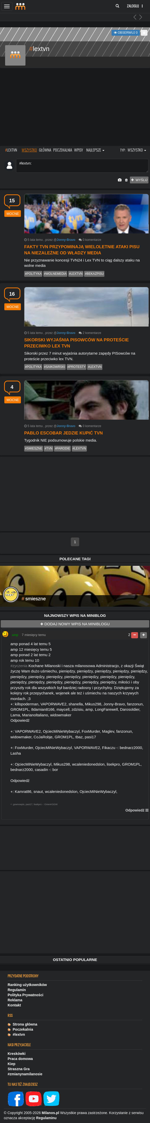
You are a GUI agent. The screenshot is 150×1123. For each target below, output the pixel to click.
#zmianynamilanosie (25, 1074)
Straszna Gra (19, 1069)
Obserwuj (126, 32)
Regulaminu (46, 1118)
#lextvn (76, 274)
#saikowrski (54, 367)
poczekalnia (62, 150)
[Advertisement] (75, 107)
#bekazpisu (94, 274)
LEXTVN (11, 150)
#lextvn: (82, 166)
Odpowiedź (134, 810)
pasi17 (29, 804)
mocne (13, 214)
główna (45, 150)
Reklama (15, 1000)
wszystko (29, 150)
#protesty (76, 367)
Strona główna (22, 1024)
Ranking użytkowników (27, 985)
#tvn (48, 448)
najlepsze (95, 150)
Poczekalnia (20, 1029)
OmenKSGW (51, 804)
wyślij (139, 180)
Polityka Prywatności (25, 995)
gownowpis (18, 804)
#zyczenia (19, 666)
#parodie (62, 448)
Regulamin (17, 990)
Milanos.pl (50, 1113)
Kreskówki (16, 1054)
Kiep (11, 1064)
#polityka (33, 274)
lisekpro (38, 804)
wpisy (78, 150)
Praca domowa (20, 1059)
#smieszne (33, 448)
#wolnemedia (55, 274)
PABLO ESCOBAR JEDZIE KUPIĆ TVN (63, 433)
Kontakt (14, 1005)
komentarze (93, 240)
